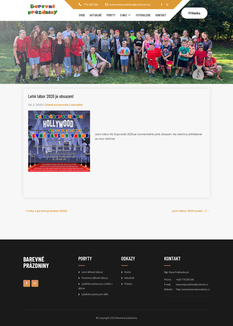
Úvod (82, 15)
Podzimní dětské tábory (94, 278)
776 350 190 (90, 5)
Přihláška (194, 13)
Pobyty (111, 15)
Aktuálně (96, 15)
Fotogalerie (143, 15)
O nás (123, 15)
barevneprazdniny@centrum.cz (130, 5)
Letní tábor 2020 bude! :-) (191, 211)
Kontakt (161, 15)
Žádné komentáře (57, 105)
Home (127, 272)
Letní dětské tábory (92, 272)
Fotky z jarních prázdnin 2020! (45, 211)
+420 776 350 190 (185, 279)
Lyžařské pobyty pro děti (94, 294)
